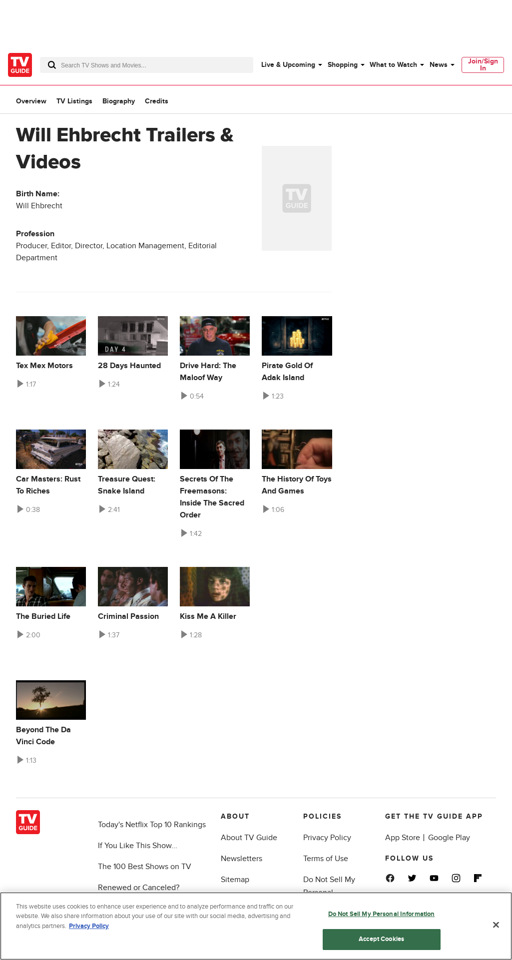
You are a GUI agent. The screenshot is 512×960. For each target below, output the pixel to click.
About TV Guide (249, 838)
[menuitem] (291, 65)
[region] (256, 926)
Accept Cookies (381, 939)
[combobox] (146, 65)
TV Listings (74, 101)
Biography (118, 101)
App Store (402, 838)
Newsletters (241, 859)
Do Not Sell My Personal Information (381, 914)
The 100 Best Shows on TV (144, 867)
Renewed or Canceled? (138, 888)
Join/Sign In (483, 64)
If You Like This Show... (137, 846)
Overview (31, 101)
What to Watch (393, 64)
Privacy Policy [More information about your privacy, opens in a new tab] (89, 926)
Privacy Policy (327, 838)
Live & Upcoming (288, 64)
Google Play (449, 838)
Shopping (343, 64)
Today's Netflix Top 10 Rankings (152, 825)
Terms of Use (325, 859)
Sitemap (235, 880)
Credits (156, 101)
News (439, 64)
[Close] (496, 925)
